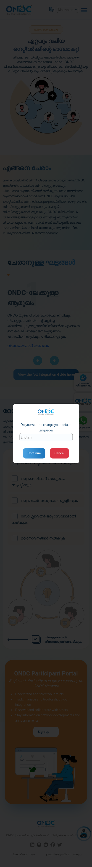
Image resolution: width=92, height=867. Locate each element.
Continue (34, 453)
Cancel (59, 453)
